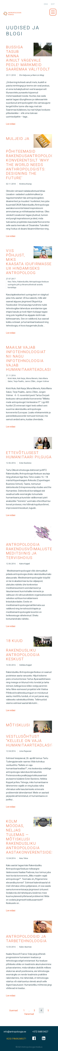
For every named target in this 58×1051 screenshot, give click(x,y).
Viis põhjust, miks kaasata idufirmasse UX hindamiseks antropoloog (29, 262)
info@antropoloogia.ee (15, 1031)
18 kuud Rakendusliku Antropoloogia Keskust (23, 650)
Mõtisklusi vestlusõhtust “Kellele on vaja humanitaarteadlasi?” (30, 735)
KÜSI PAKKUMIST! (16, 1038)
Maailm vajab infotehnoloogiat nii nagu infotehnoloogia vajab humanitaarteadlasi (28, 358)
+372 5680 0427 (40, 1031)
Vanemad (29, 1014)
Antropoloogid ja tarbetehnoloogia (26, 938)
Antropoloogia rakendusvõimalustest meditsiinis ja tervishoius (31, 551)
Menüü (52, 12)
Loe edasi (10, 124)
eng (46, 4)
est (53, 4)
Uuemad (13, 1010)
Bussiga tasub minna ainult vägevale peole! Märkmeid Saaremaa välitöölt (28, 58)
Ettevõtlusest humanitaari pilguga (29, 455)
